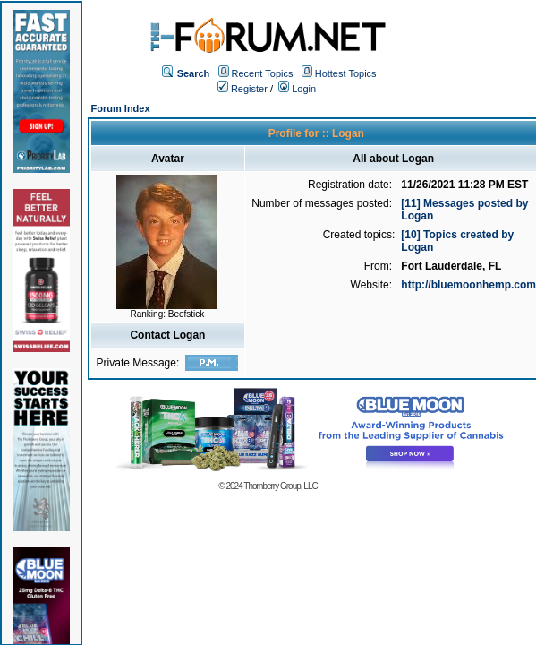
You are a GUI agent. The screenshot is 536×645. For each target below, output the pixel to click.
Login (297, 88)
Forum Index (120, 108)
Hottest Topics (346, 73)
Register (242, 88)
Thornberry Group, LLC (280, 486)
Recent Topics (263, 73)
